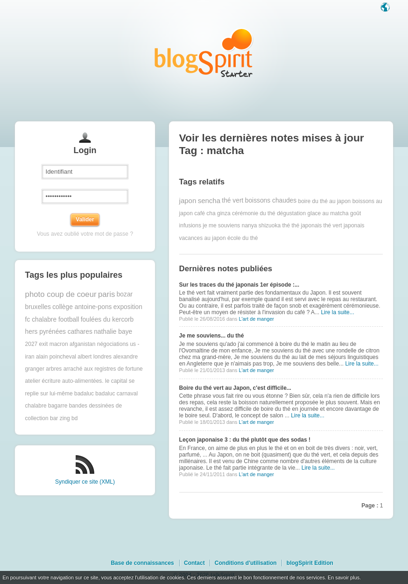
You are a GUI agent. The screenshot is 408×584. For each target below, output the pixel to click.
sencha (209, 200)
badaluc (84, 393)
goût (355, 213)
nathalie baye (113, 331)
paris (106, 294)
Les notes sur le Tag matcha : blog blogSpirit (204, 52)
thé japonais (307, 225)
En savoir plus (343, 577)
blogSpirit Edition (310, 563)
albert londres (94, 356)
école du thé (242, 238)
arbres (54, 369)
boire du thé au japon (324, 200)
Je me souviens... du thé (211, 335)
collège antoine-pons (82, 306)
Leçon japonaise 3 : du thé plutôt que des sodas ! (244, 439)
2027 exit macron (46, 344)
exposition (127, 306)
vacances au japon (202, 238)
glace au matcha (328, 213)
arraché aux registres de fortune (103, 369)
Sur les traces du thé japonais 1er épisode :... (239, 284)
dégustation (291, 213)
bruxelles (38, 306)
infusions (190, 225)
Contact (194, 563)
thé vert (232, 200)
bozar (125, 294)
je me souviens (221, 225)
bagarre (57, 405)
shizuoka (270, 225)
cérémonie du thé (253, 213)
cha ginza (218, 213)
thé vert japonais (344, 225)
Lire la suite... (337, 312)
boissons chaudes (270, 200)
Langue (386, 8)
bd (74, 418)
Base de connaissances (142, 563)
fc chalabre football (52, 319)
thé (286, 225)
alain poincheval (56, 356)
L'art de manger (256, 319)
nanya (249, 225)
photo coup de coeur (61, 294)
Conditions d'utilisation (246, 563)
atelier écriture (43, 381)
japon (188, 200)
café (199, 213)
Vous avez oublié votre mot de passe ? (85, 234)
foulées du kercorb (107, 319)
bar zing (60, 418)
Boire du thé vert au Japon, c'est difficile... (235, 388)
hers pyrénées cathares (58, 331)
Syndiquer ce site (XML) (85, 481)
